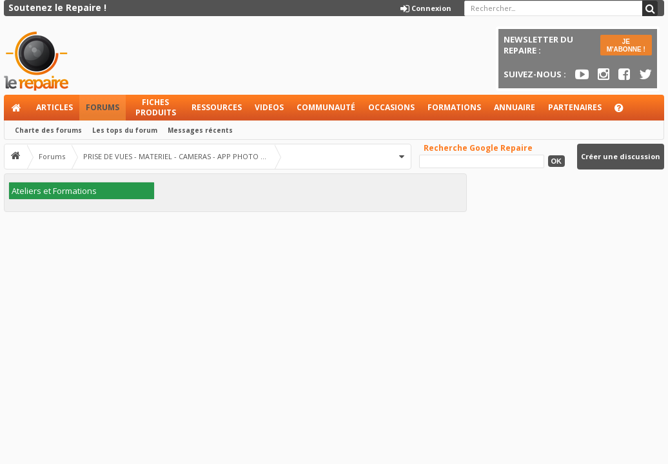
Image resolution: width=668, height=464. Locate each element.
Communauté (326, 107)
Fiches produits (155, 107)
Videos (269, 107)
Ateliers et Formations (54, 191)
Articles (54, 107)
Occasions (391, 107)
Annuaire (514, 107)
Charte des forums (48, 130)
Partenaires (575, 107)
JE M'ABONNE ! (626, 45)
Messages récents (200, 130)
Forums (102, 107)
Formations (454, 107)
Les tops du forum (124, 130)
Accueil (17, 108)
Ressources (217, 107)
